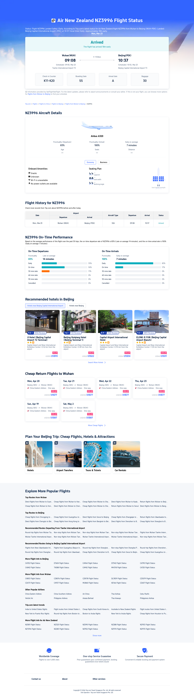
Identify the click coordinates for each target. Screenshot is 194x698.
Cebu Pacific (144, 594)
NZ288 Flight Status (119, 625)
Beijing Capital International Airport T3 (132, 68)
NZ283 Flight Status (61, 629)
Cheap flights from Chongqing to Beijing (39, 517)
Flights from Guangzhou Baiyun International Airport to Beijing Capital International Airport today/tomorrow (68, 548)
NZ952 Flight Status (90, 629)
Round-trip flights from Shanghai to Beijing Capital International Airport (39, 552)
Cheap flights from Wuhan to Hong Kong (39, 506)
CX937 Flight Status (61, 583)
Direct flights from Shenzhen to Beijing (125, 521)
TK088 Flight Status (61, 568)
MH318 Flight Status (119, 568)
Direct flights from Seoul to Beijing (96, 517)
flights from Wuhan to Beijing (39, 94)
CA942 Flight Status (90, 568)
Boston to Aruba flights (91, 614)
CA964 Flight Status (90, 563)
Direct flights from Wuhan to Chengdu (68, 506)
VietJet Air (29, 598)
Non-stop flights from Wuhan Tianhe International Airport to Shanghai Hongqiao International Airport (68, 532)
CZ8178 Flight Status (90, 579)
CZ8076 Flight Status (62, 579)
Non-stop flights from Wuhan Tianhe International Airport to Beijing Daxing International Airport (97, 532)
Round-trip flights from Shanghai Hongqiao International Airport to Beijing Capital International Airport (97, 548)
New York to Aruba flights (121, 614)
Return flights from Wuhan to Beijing (154, 502)
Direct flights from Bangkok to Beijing (97, 521)
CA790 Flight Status (147, 563)
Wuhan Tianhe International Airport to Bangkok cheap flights (97, 537)
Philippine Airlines (60, 598)
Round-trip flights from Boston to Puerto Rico (68, 614)
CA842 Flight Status (32, 568)
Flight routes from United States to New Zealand (154, 609)
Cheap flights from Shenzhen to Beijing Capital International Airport (97, 552)
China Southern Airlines (63, 594)
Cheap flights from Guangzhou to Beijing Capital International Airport (154, 552)
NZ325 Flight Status (61, 625)
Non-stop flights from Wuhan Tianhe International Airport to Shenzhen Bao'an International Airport (125, 532)
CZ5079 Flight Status (148, 579)
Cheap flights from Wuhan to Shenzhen (97, 506)
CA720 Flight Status (147, 568)
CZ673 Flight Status (32, 583)
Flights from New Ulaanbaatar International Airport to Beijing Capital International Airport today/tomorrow (39, 548)
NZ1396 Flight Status (33, 629)
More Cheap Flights (97, 425)
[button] (173, 4)
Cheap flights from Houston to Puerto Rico (154, 614)
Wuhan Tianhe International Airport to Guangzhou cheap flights (39, 537)
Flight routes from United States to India (68, 609)
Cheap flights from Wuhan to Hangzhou (68, 502)
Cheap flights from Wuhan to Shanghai (97, 502)
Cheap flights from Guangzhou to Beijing (68, 517)
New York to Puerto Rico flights (37, 614)
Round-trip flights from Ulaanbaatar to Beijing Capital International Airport (68, 552)
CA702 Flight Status (32, 563)
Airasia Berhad (88, 598)
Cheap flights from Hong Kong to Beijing (68, 521)
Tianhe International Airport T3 (64, 68)
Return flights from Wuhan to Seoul (125, 506)
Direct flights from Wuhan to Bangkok (154, 506)
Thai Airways (116, 598)
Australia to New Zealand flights (123, 609)
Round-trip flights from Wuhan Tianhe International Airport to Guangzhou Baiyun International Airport (39, 532)
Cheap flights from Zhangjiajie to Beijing (125, 517)
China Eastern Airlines (33, 594)
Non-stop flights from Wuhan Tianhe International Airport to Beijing (68, 537)
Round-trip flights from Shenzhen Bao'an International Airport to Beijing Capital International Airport (154, 548)
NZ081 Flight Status (32, 625)
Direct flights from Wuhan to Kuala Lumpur (125, 502)
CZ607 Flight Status (147, 583)
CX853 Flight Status (32, 579)
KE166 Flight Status (118, 583)
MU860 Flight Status (90, 583)
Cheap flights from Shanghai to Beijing (154, 521)
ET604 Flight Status (61, 563)
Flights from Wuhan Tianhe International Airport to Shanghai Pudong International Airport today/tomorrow (154, 532)
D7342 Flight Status (118, 563)
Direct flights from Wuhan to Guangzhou (39, 502)
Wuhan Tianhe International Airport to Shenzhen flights (125, 537)
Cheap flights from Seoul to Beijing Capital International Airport (125, 552)
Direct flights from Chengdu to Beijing (39, 521)
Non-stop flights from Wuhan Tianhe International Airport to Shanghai (154, 537)
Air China (86, 594)
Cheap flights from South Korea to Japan (97, 609)
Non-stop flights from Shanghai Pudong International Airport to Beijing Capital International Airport (125, 548)
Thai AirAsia (115, 594)
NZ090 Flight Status (90, 625)
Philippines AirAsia (147, 598)
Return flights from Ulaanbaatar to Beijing (154, 517)
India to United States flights (36, 609)
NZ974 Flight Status (119, 629)
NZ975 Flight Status (147, 629)
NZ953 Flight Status (147, 625)
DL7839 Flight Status (119, 579)
